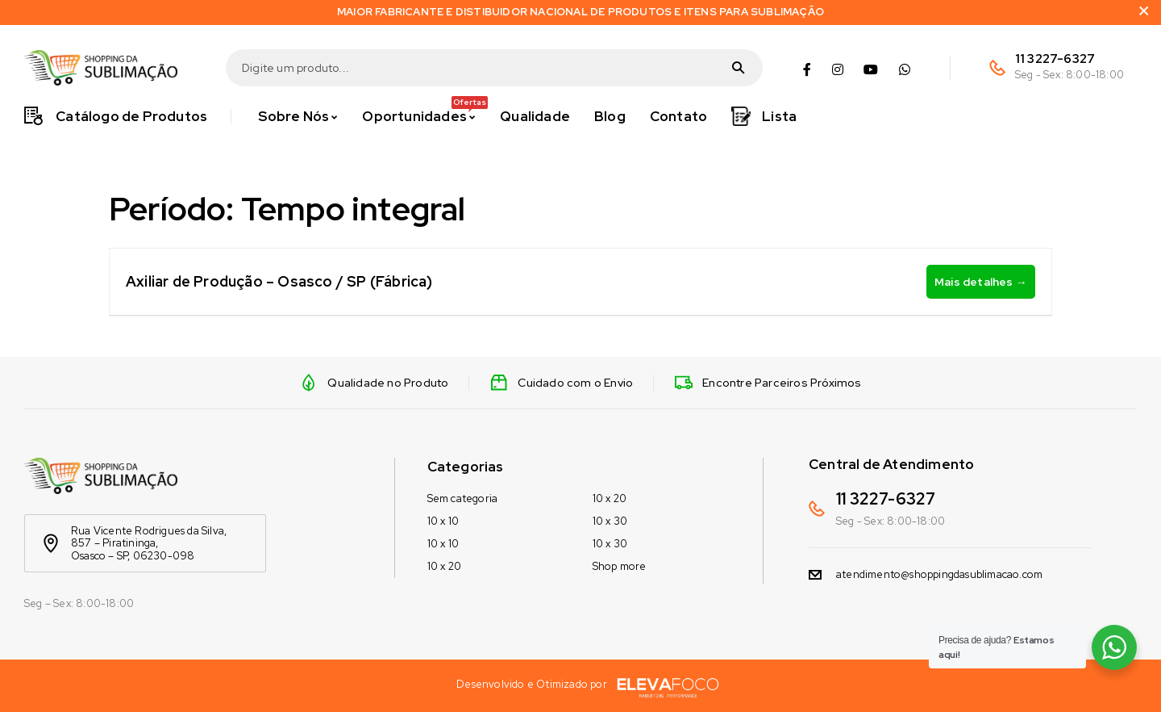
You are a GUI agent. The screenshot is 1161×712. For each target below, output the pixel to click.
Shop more (620, 566)
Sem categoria (462, 498)
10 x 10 (443, 521)
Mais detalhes (980, 281)
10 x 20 (444, 566)
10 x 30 (610, 521)
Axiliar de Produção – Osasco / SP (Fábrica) (279, 281)
